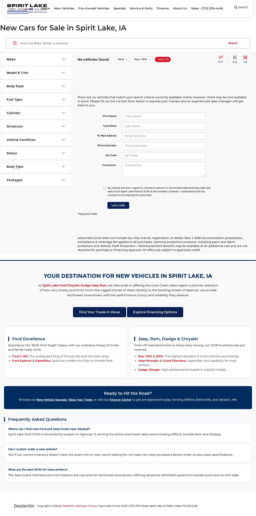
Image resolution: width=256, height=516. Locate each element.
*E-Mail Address (106, 135)
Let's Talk (118, 205)
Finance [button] (163, 8)
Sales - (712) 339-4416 (207, 8)
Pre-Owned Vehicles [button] (93, 8)
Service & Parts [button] (141, 8)
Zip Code (110, 155)
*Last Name (109, 125)
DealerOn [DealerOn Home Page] (68, 505)
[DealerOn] (24, 506)
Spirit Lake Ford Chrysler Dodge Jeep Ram (74, 285)
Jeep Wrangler (148, 360)
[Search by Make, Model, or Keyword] (122, 43)
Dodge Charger (149, 369)
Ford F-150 (20, 356)
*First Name (109, 115)
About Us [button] (180, 8)
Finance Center (120, 400)
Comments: (109, 165)
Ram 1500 (145, 356)
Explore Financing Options (155, 312)
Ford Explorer (22, 360)
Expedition (42, 360)
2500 (159, 356)
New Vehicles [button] (64, 8)
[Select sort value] (222, 59)
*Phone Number (106, 145)
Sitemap (81, 505)
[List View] (245, 59)
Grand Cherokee (174, 360)
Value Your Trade (80, 400)
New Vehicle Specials (51, 400)
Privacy (92, 505)
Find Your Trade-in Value (99, 312)
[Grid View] (234, 59)
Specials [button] (119, 8)
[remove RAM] (122, 59)
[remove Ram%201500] (142, 59)
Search (232, 43)
